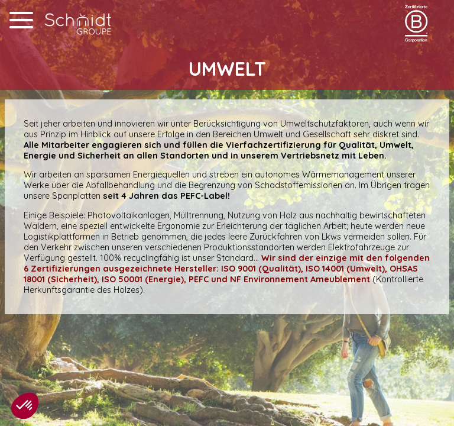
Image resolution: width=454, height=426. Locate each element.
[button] (25, 406)
